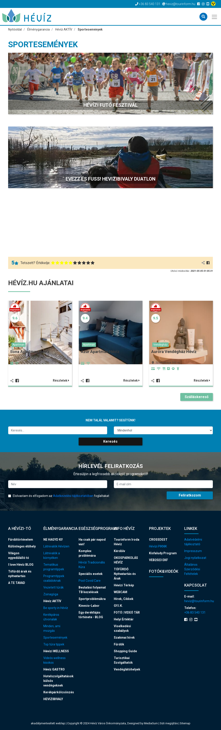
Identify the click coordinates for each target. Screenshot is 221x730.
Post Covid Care (90, 580)
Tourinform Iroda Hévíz (126, 542)
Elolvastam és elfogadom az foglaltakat (58, 496)
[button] (110, 83)
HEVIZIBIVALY (53, 699)
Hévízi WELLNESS (56, 651)
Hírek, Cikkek (123, 599)
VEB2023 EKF (158, 560)
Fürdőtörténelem (20, 539)
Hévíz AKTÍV (52, 601)
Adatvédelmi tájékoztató (193, 542)
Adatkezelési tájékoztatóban (73, 496)
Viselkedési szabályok (122, 628)
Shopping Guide (125, 651)
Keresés (110, 441)
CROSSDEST (158, 539)
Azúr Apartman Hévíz (100, 351)
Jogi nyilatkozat (195, 558)
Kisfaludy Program (163, 553)
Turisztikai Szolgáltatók (123, 660)
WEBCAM (120, 592)
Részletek (61, 380)
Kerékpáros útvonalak (51, 617)
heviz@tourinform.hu (198, 601)
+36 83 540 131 (195, 612)
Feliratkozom (190, 495)
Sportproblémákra (92, 599)
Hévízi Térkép (124, 585)
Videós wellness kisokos (54, 660)
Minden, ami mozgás (51, 628)
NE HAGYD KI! (53, 539)
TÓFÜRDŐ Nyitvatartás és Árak (125, 573)
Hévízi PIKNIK (158, 546)
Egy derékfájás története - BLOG (91, 615)
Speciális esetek (91, 574)
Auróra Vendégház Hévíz (174, 351)
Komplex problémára (87, 553)
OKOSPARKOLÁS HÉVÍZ (126, 560)
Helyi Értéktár (124, 619)
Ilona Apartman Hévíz (30, 351)
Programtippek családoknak (53, 578)
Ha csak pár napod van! (92, 542)
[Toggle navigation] (214, 16)
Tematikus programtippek (53, 567)
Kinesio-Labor (89, 605)
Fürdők (119, 644)
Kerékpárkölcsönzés (57, 692)
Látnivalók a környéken (51, 555)
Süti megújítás (169, 723)
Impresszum (193, 551)
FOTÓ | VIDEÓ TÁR (127, 612)
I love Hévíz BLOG (20, 564)
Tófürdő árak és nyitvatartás (19, 574)
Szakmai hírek (124, 637)
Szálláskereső (196, 397)
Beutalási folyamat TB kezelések (92, 590)
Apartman (18, 344)
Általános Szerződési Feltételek (192, 569)
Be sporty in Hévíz (55, 608)
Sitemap (185, 723)
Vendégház (160, 344)
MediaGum (151, 723)
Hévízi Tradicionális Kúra (92, 565)
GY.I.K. (118, 605)
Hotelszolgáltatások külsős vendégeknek (57, 680)
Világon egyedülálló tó (18, 555)
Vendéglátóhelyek (127, 669)
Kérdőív (119, 551)
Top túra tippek (53, 644)
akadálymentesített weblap (48, 723)
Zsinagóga (50, 594)
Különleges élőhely (22, 546)
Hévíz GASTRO (54, 669)
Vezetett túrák (53, 587)
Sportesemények (55, 637)
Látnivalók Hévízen (56, 546)
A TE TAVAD (16, 583)
